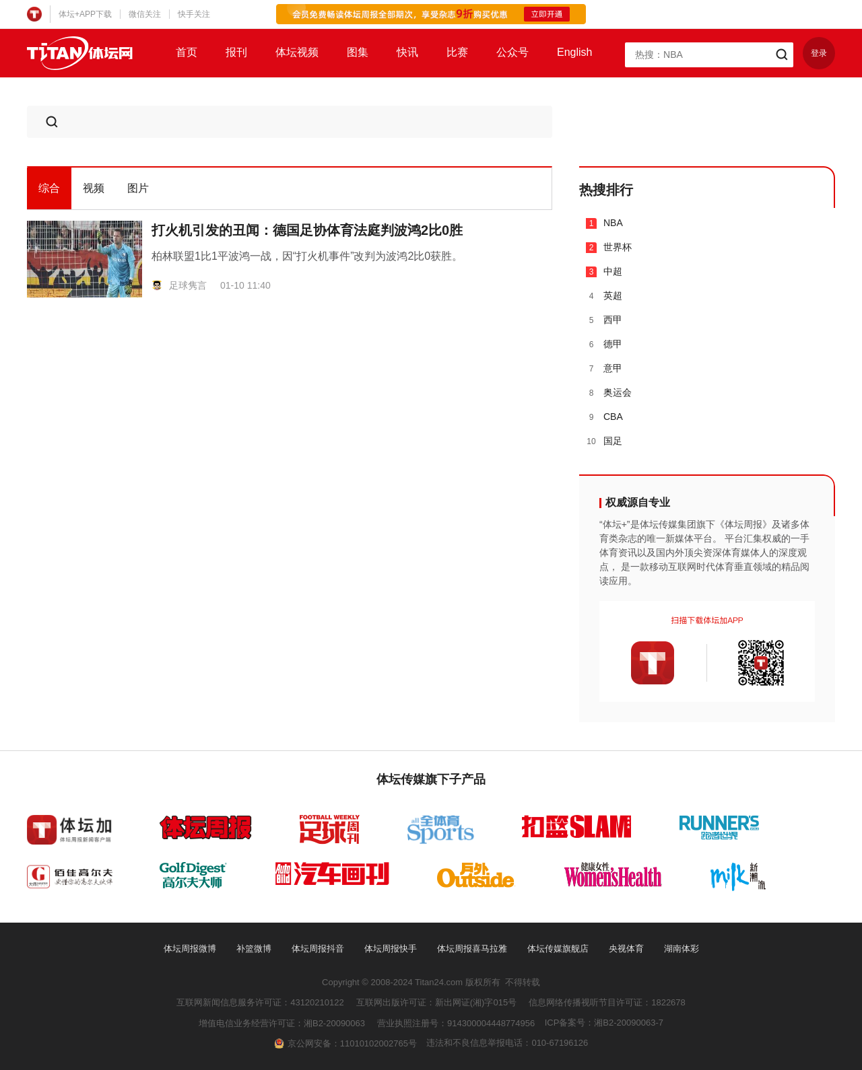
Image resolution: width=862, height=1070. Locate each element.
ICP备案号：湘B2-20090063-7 (604, 1023)
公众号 (512, 52)
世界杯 (609, 247)
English (574, 52)
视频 (93, 188)
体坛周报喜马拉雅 (472, 948)
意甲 (604, 368)
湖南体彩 (681, 948)
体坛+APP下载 (85, 14)
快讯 (407, 52)
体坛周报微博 (190, 948)
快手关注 (194, 14)
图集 (357, 52)
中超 (604, 271)
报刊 (236, 52)
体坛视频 (297, 52)
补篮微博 (253, 948)
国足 (604, 441)
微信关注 (145, 14)
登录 (819, 53)
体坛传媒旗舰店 (558, 948)
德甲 (604, 344)
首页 (186, 52)
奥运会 (609, 392)
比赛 (457, 52)
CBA (604, 417)
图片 (138, 188)
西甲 (604, 320)
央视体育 (626, 948)
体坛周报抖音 (318, 948)
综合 (49, 188)
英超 (604, 295)
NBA (604, 223)
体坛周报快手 (390, 948)
